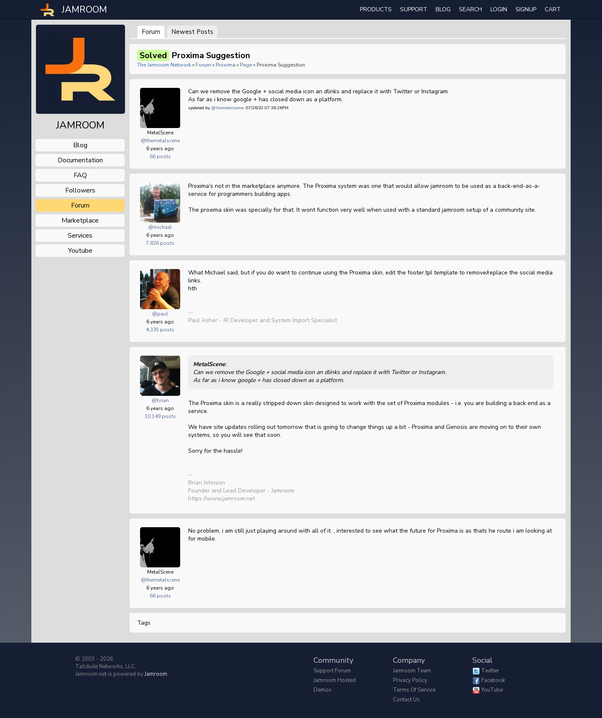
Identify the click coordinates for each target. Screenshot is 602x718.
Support (413, 9)
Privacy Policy (410, 680)
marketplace (80, 220)
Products (376, 9)
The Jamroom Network (164, 64)
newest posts (192, 32)
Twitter (490, 670)
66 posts (160, 156)
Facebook (493, 680)
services (80, 235)
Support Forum (332, 670)
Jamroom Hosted (335, 680)
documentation (80, 160)
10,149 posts (160, 416)
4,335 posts (160, 329)
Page (246, 64)
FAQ (80, 175)
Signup (525, 9)
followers (80, 190)
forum (80, 205)
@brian (160, 400)
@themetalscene (160, 140)
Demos (323, 690)
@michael (160, 227)
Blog (443, 9)
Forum (151, 32)
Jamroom (156, 674)
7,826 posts (160, 243)
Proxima (225, 64)
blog (80, 145)
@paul (160, 313)
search (470, 9)
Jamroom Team (412, 670)
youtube (80, 250)
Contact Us (406, 699)
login (498, 9)
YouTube (492, 690)
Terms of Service (414, 690)
